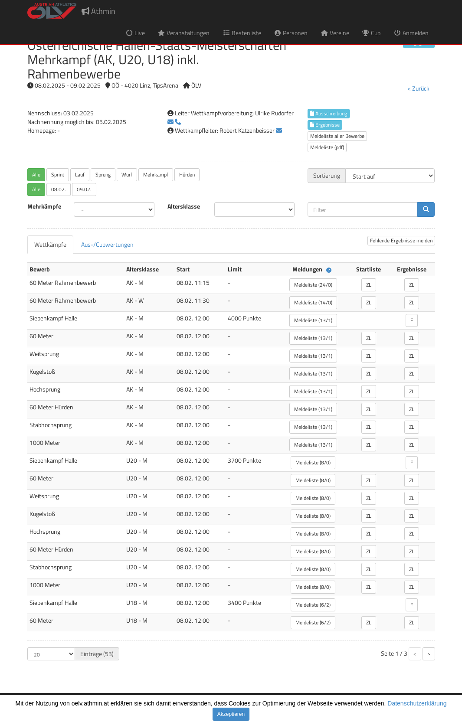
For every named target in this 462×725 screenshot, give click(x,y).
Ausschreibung (328, 113)
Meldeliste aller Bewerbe (337, 136)
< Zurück (418, 88)
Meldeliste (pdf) (327, 147)
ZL (368, 285)
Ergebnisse (325, 125)
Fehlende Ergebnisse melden (401, 240)
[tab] (50, 244)
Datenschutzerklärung (416, 703)
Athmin (98, 11)
